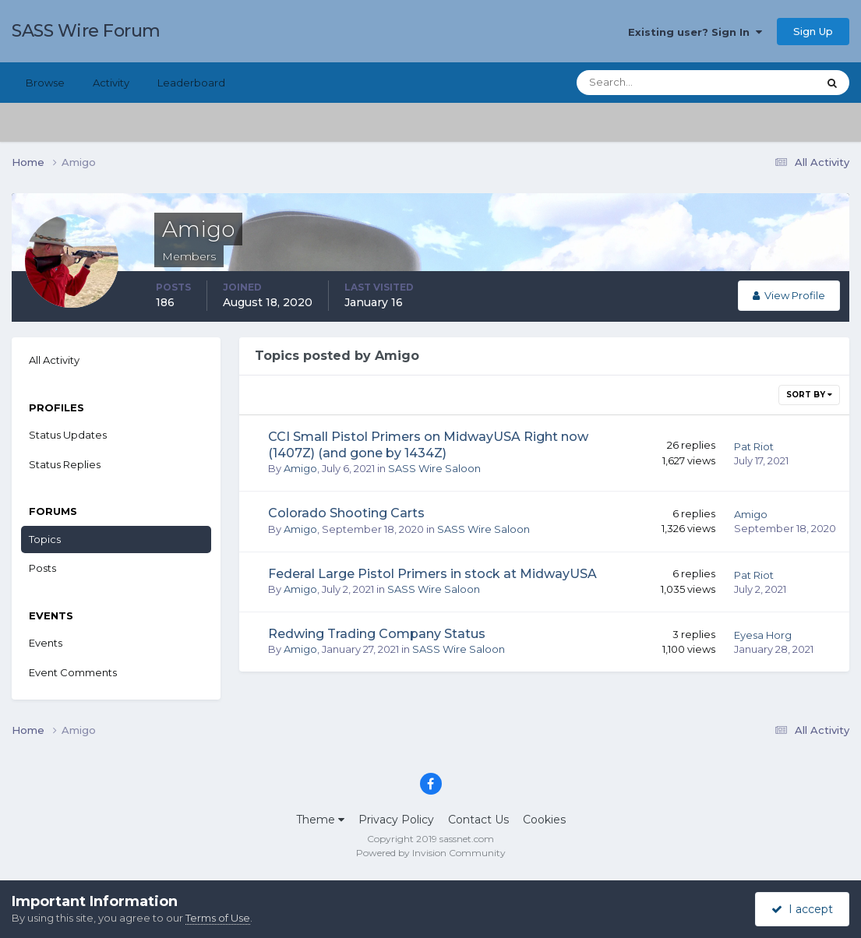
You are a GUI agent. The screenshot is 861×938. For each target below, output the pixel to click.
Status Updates (68, 434)
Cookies (544, 820)
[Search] (647, 82)
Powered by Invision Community (431, 853)
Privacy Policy (396, 820)
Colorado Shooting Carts (346, 513)
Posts (42, 568)
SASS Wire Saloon (434, 468)
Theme (320, 820)
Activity (111, 82)
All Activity (54, 360)
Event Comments (73, 672)
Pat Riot (754, 446)
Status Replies (65, 464)
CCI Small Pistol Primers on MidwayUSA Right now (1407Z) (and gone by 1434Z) (428, 444)
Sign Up (813, 31)
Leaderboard (191, 82)
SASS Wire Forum (86, 30)
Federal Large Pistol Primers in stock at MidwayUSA (432, 573)
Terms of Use (217, 918)
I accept (802, 909)
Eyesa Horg (763, 635)
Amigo (300, 468)
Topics (45, 539)
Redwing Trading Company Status (376, 633)
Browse (45, 82)
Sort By (809, 395)
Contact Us (478, 820)
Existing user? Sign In (695, 32)
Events (45, 642)
